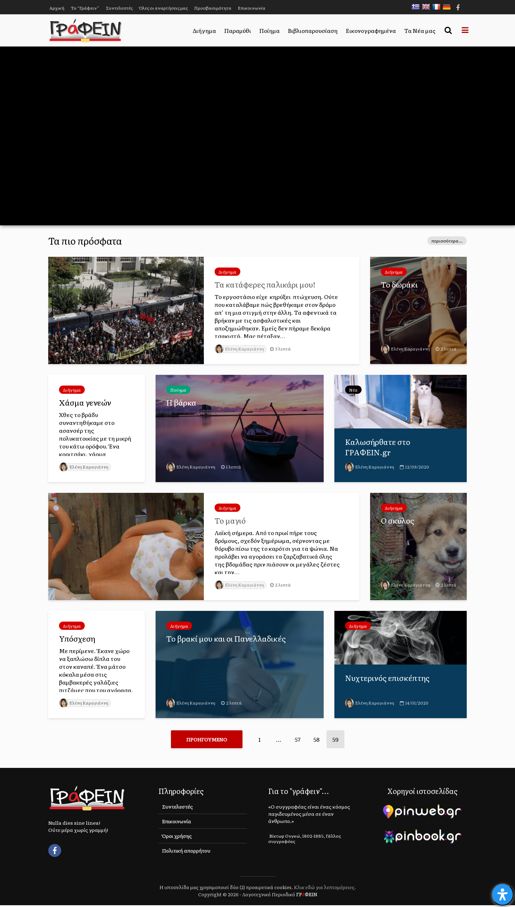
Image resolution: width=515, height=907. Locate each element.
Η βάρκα (181, 402)
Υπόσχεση (78, 638)
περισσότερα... (447, 240)
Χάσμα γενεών (85, 402)
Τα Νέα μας (420, 30)
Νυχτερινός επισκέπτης (388, 678)
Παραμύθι (237, 30)
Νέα (353, 390)
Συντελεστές (119, 8)
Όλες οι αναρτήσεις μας (163, 8)
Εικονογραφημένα (371, 30)
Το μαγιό (231, 520)
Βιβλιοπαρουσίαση (313, 30)
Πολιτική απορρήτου (186, 852)
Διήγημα (204, 30)
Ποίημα (269, 30)
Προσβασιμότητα (212, 8)
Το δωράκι (400, 284)
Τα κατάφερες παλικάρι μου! (267, 284)
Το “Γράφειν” (85, 8)
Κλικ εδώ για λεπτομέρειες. (325, 889)
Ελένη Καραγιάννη (240, 348)
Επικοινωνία (251, 8)
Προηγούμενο (206, 739)
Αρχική (56, 8)
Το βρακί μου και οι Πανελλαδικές (227, 638)
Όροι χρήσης (177, 837)
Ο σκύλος (398, 520)
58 (316, 739)
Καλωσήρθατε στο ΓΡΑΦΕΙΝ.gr (379, 447)
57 (297, 739)
